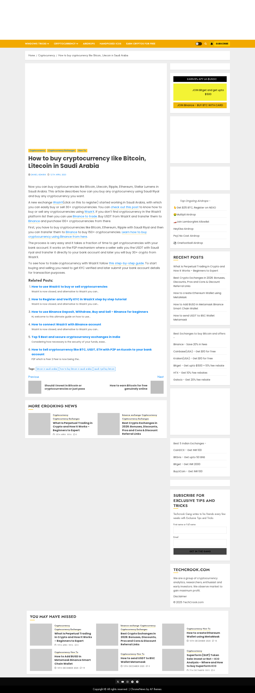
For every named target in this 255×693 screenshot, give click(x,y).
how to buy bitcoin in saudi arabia (76, 369)
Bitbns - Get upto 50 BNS (189, 457)
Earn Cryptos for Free (140, 43)
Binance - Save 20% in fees (190, 344)
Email (175, 537)
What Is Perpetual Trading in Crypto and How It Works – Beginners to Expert (73, 426)
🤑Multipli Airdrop (184, 214)
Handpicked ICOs (110, 43)
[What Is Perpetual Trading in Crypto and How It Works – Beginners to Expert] (39, 424)
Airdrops (89, 43)
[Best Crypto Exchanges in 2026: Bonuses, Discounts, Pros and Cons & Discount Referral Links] (109, 424)
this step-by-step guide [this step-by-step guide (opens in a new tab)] (126, 263)
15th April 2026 (64, 434)
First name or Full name (184, 524)
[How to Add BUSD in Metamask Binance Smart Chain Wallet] (41, 660)
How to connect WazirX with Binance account (66, 324)
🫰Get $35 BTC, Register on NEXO (194, 207)
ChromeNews (138, 689)
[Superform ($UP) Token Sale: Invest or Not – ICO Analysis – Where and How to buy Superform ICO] (173, 660)
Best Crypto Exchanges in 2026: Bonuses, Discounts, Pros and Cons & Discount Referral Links (140, 428)
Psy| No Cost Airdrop (186, 236)
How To (82, 150)
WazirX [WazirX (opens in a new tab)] (58, 202)
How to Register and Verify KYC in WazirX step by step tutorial (79, 299)
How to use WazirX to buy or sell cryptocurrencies (69, 287)
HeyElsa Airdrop (183, 229)
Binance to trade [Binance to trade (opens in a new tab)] (85, 216)
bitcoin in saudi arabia (47, 369)
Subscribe (218, 43)
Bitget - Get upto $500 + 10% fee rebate (198, 365)
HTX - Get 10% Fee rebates (190, 373)
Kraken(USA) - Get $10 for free (193, 358)
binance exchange (131, 415)
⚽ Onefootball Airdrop (188, 243)
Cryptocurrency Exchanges (61, 150)
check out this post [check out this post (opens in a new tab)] (125, 207)
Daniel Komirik (38, 175)
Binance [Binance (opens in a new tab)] (34, 221)
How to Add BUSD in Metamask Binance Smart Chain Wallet (72, 660)
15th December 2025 (199, 641)
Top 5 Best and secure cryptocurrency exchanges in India (76, 337)
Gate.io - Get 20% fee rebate (191, 380)
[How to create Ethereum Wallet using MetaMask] (173, 635)
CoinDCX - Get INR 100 (187, 450)
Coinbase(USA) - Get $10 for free (194, 351)
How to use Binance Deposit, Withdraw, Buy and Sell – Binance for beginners (90, 312)
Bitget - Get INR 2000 (186, 464)
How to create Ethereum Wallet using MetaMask (203, 634)
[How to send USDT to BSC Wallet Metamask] (107, 660)
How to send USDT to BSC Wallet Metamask (138, 660)
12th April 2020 (58, 175)
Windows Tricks (36, 43)
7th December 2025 (199, 670)
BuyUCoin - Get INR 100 (187, 471)
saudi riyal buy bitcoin (104, 369)
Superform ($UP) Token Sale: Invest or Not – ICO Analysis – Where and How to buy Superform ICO (205, 660)
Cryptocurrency (65, 43)
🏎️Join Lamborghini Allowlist (191, 222)
